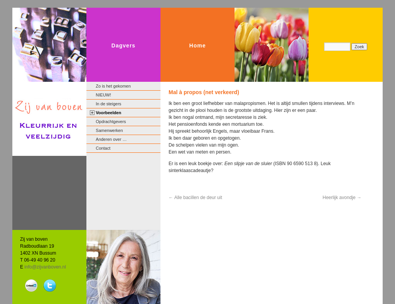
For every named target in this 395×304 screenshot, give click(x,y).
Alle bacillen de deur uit (195, 197)
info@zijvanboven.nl (45, 267)
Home (197, 45)
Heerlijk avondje (341, 197)
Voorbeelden (108, 112)
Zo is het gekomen (113, 86)
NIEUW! (103, 95)
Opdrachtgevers (111, 121)
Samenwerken (109, 130)
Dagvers (123, 45)
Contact (103, 148)
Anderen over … (111, 139)
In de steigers (108, 103)
